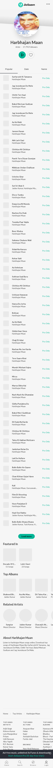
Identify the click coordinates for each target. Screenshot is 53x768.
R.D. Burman (8, 744)
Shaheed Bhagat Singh (9, 594)
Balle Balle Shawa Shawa (23, 522)
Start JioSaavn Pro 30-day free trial (26, 755)
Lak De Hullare (18, 458)
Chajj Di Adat (18, 340)
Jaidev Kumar (17, 188)
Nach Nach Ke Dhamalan (22, 395)
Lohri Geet (25, 564)
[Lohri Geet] (25, 554)
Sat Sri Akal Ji (18, 186)
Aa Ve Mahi (17, 122)
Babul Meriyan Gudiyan (22, 104)
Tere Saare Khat (19, 358)
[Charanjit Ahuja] (41, 615)
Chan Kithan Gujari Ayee (23, 476)
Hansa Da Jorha (19, 304)
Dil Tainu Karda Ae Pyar (41, 594)
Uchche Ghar (18, 177)
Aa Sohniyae (17, 267)
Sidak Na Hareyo (19, 249)
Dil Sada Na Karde (20, 422)
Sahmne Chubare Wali (22, 240)
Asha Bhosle (8, 749)
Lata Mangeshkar (10, 734)
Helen (25, 731)
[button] (30, 54)
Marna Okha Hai (19, 385)
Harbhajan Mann (30, 515)
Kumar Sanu (8, 747)
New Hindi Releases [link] (31, 749)
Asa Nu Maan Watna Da (25, 594)
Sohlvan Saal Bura (20, 276)
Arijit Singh (7, 729)
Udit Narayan (8, 739)
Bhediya (46, 734)
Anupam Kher (28, 729)
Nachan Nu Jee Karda (21, 349)
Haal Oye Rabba (19, 513)
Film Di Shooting (19, 495)
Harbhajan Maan (26, 42)
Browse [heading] (27, 744)
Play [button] (22, 54)
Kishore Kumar (9, 731)
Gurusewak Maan (33, 488)
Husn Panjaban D (19, 504)
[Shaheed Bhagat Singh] (9, 585)
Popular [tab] (9, 69)
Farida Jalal (27, 739)
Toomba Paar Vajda (20, 222)
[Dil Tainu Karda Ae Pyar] (41, 585)
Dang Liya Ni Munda (21, 204)
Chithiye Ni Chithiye (21, 149)
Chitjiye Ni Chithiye (21, 431)
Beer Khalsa (17, 231)
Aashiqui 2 (47, 747)
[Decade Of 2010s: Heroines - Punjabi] (9, 554)
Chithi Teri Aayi (19, 95)
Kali (13, 485)
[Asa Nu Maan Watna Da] (25, 585)
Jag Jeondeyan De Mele (22, 86)
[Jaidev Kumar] (25, 615)
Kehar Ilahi (17, 258)
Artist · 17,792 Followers (26, 47)
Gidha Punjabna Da (20, 404)
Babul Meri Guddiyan (21, 413)
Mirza (14, 376)
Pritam (6, 736)
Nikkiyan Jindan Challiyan (23, 167)
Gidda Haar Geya (19, 331)
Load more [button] (26, 536)
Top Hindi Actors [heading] (28, 723)
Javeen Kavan (18, 131)
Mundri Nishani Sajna (21, 367)
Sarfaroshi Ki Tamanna (22, 77)
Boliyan (15, 313)
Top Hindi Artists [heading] (8, 723)
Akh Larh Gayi (18, 140)
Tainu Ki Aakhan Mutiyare (23, 440)
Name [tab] (44, 69)
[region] (26, 713)
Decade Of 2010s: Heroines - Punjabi (9, 564)
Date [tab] (26, 69)
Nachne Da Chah (19, 213)
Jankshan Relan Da (20, 449)
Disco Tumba (17, 195)
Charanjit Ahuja (41, 625)
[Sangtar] (9, 615)
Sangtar (9, 625)
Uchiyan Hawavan (20, 295)
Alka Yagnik (8, 741)
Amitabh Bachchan (30, 736)
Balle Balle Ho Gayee (21, 467)
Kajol (25, 734)
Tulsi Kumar (28, 524)
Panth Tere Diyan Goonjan (23, 158)
